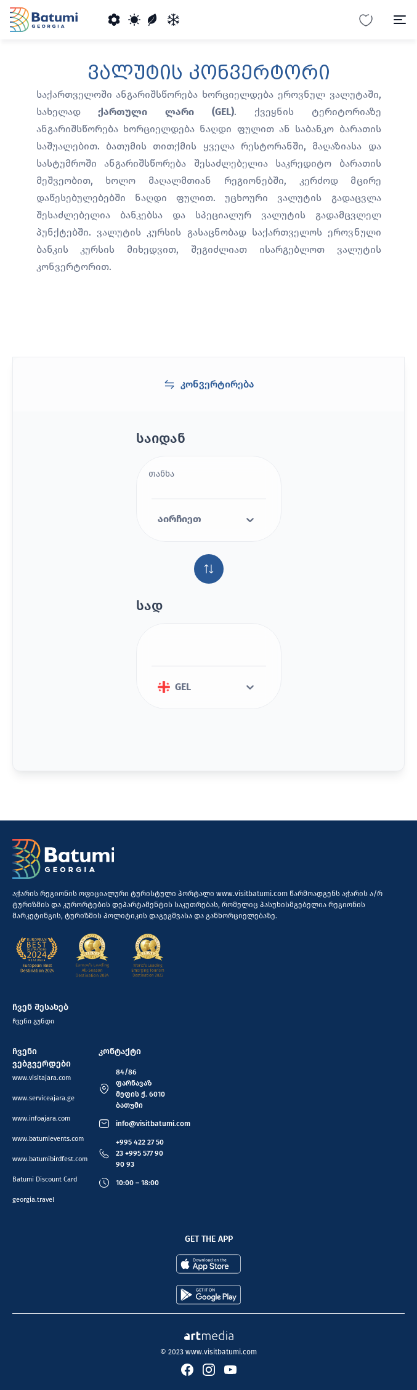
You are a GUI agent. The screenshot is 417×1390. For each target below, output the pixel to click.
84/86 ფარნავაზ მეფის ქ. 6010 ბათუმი (140, 1089)
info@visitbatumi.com (153, 1123)
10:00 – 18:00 (137, 1182)
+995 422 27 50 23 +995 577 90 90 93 (140, 1153)
